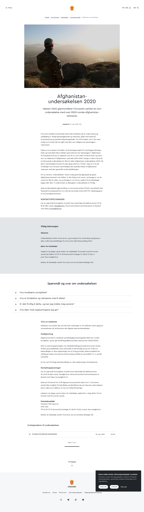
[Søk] (136, 7)
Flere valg (124, 486)
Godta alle (103, 486)
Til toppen (72, 463)
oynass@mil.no (55, 208)
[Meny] (8, 7)
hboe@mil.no (60, 206)
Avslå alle (114, 486)
